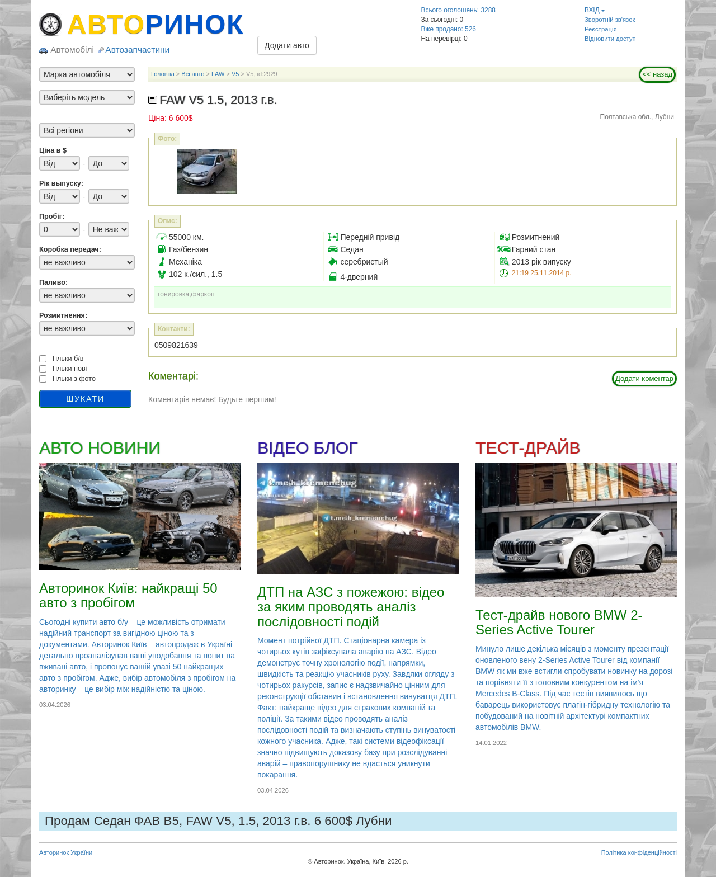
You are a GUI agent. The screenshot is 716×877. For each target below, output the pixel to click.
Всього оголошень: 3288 (458, 10)
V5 (235, 73)
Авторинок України (65, 852)
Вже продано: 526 (448, 29)
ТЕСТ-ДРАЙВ (527, 447)
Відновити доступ (610, 38)
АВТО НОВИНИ (99, 447)
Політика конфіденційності (639, 852)
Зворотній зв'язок (610, 19)
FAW (217, 73)
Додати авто (287, 45)
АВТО (155, 24)
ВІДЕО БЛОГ (307, 447)
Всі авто (192, 73)
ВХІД (595, 10)
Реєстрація (601, 29)
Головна (163, 73)
